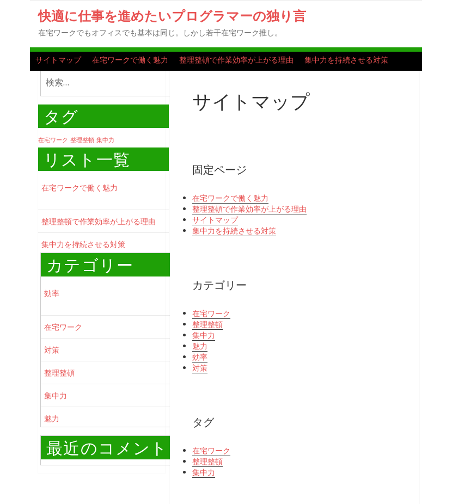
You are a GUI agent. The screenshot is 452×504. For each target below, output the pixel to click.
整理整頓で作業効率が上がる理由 (236, 59)
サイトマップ (58, 59)
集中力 (55, 395)
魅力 (51, 418)
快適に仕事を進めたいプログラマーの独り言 (172, 15)
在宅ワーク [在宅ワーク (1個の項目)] (53, 140)
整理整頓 (59, 372)
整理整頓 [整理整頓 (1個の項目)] (82, 140)
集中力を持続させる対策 (346, 59)
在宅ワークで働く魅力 (130, 59)
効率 (51, 293)
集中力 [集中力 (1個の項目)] (105, 140)
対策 (51, 350)
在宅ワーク (63, 327)
